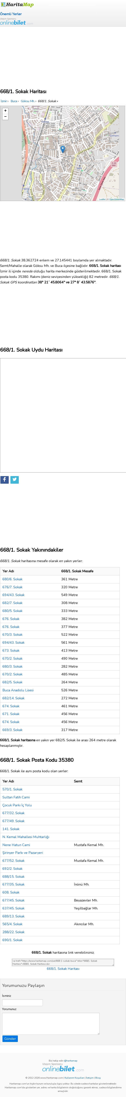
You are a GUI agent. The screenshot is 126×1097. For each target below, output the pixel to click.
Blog (98, 1077)
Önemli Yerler (11, 14)
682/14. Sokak (13, 698)
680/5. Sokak (12, 611)
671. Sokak (10, 714)
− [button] (5, 117)
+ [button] (5, 111)
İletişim (90, 1077)
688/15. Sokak (13, 876)
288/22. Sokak (13, 932)
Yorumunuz (9, 1009)
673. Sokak (10, 650)
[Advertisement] (63, 55)
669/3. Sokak (12, 730)
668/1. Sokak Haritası (63, 968)
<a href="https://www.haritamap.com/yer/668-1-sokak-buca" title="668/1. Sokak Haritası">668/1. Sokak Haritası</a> (63, 962)
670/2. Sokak (12, 658)
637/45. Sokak (13, 908)
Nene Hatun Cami (16, 845)
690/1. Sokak (12, 940)
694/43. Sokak (13, 595)
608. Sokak (10, 892)
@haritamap (70, 1060)
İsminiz (6, 996)
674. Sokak (10, 706)
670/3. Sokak (12, 634)
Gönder (10, 1038)
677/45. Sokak (13, 900)
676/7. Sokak (12, 587)
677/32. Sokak (13, 813)
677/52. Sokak (13, 860)
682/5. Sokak (12, 682)
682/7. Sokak (12, 603)
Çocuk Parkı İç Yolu (17, 805)
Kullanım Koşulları (74, 1077)
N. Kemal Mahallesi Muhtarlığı (25, 837)
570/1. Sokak (12, 789)
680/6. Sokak (12, 579)
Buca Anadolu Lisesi (18, 690)
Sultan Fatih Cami (16, 797)
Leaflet (102, 199)
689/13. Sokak (13, 916)
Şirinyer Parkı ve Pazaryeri (22, 852)
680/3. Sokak (12, 666)
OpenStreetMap (116, 199)
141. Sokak (10, 829)
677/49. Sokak (13, 821)
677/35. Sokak (13, 884)
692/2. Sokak (12, 868)
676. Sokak (10, 619)
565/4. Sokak (12, 924)
